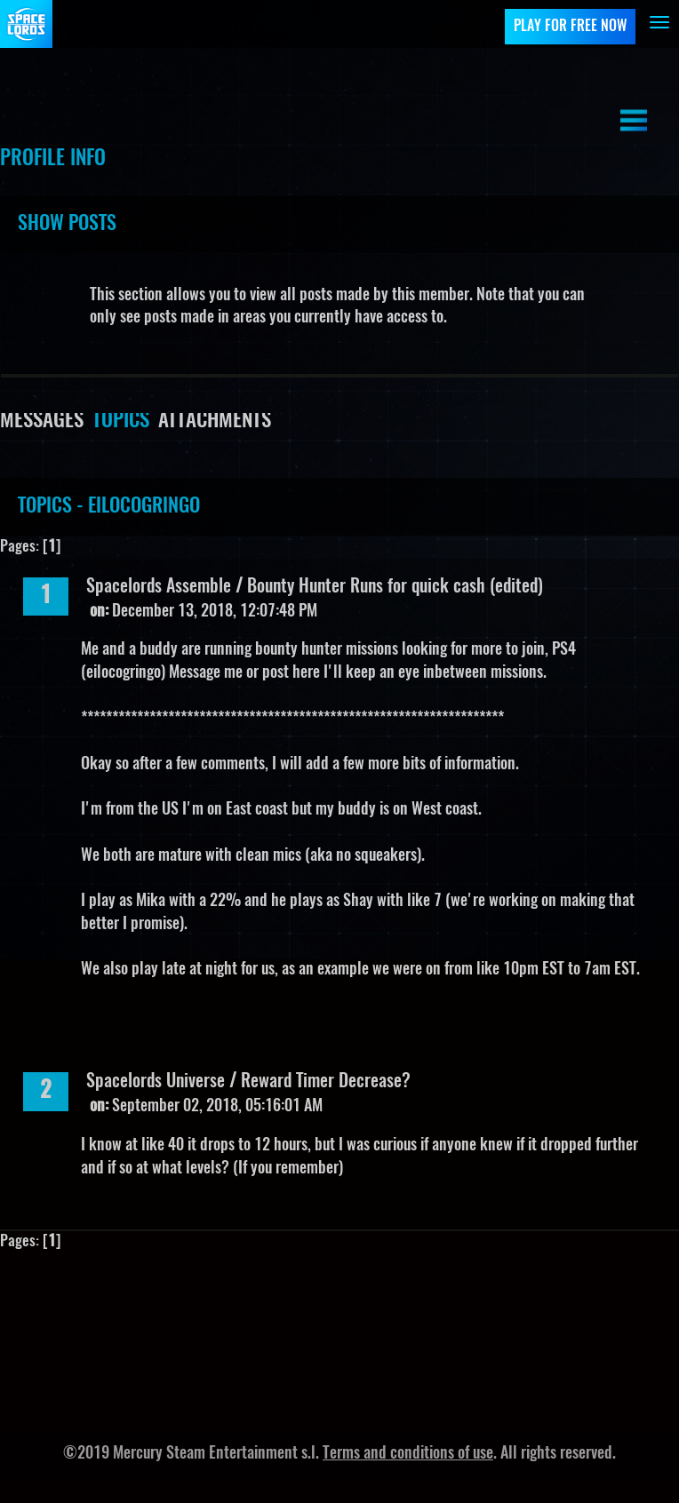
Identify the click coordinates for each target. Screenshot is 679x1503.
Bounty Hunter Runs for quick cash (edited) (395, 587)
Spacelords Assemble (161, 587)
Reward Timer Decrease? (326, 1082)
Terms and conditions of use (408, 1454)
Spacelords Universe (155, 1082)
